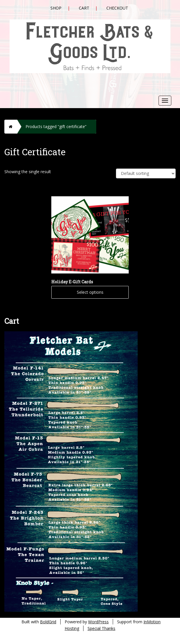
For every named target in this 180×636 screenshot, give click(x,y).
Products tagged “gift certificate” (56, 126)
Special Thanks (101, 628)
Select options (90, 292)
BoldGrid (48, 621)
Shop (55, 8)
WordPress (98, 621)
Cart (84, 8)
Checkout (117, 8)
